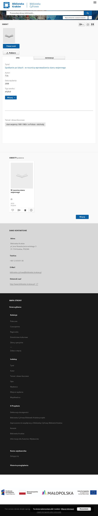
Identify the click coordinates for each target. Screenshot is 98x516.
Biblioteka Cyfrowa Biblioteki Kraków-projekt (27, 417)
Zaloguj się (14, 456)
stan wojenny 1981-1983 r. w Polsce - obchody (25, 124)
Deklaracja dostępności (19, 412)
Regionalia (14, 332)
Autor (12, 371)
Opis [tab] (17, 58)
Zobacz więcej (15, 350)
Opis (12, 381)
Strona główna (15, 307)
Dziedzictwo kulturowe (19, 337)
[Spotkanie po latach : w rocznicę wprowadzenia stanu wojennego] (9, 35)
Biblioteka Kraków (17, 433)
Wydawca (14, 387)
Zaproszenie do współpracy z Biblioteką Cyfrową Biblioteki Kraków (36, 423)
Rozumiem (84, 509)
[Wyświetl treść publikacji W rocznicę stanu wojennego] (25, 210)
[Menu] (94, 2)
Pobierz (10, 53)
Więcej (82, 217)
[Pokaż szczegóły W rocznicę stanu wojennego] (31, 210)
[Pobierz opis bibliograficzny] (19, 210)
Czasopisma (15, 326)
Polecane (13, 321)
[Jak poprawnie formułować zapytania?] (90, 17)
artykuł (8, 91)
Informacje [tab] (49, 58)
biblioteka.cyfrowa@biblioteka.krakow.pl (25, 272)
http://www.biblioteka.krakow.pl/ (24, 284)
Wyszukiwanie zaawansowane (75, 18)
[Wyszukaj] (88, 13)
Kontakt (13, 428)
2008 (7, 83)
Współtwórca (15, 397)
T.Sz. (7, 75)
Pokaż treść (11, 46)
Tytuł (12, 365)
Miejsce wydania (16, 392)
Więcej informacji (67, 509)
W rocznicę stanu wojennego (18, 191)
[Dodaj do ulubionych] (88, 24)
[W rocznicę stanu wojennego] (22, 176)
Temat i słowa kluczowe (19, 376)
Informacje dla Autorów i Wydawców (24, 439)
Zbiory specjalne (16, 342)
